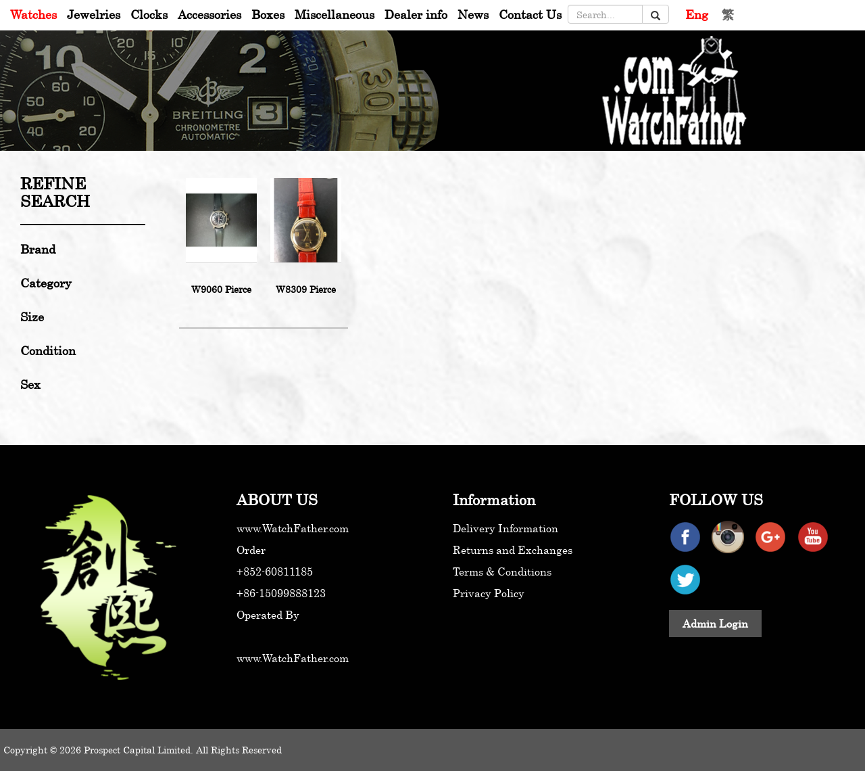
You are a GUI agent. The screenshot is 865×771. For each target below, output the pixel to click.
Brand (37, 248)
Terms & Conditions (502, 571)
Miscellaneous (334, 14)
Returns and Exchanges (512, 550)
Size (32, 316)
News (473, 14)
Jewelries (93, 14)
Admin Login (715, 623)
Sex (30, 384)
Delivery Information (505, 528)
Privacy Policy (488, 593)
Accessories (209, 14)
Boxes (268, 14)
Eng (696, 14)
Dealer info (416, 14)
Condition (48, 350)
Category (46, 282)
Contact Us (530, 14)
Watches (33, 14)
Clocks (149, 14)
